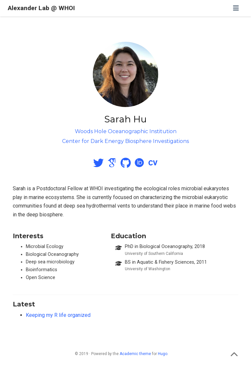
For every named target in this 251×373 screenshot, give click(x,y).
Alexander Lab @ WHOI (41, 8)
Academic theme (135, 353)
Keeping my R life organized (58, 315)
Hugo (162, 353)
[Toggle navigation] (236, 8)
